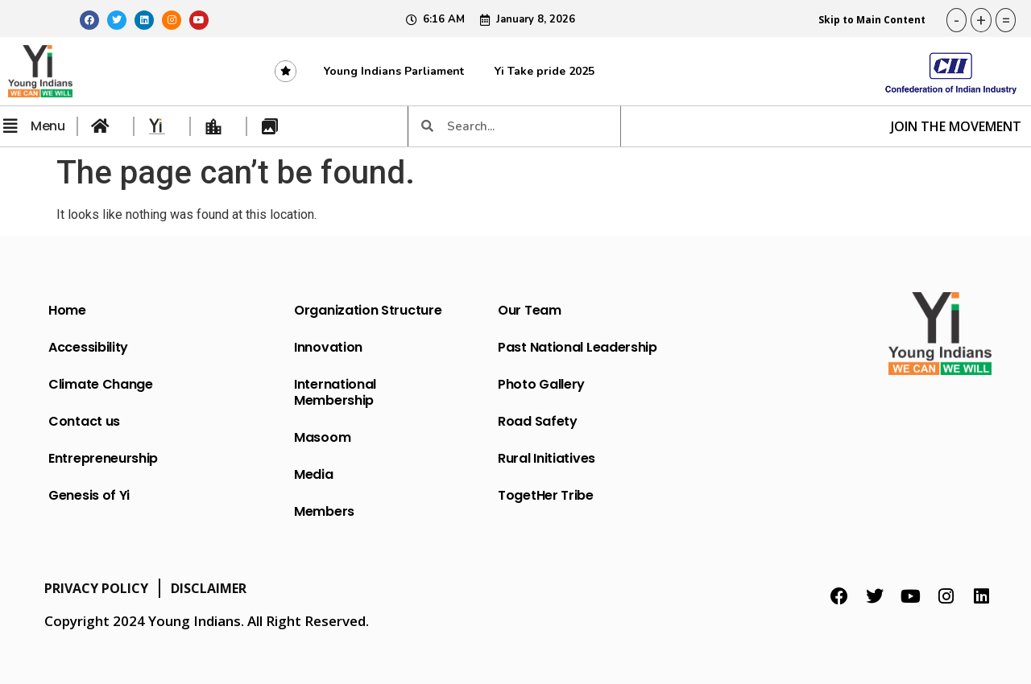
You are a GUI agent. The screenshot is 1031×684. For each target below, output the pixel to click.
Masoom (322, 437)
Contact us (84, 421)
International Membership (335, 392)
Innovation (328, 347)
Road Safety (538, 421)
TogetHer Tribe (546, 495)
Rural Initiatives (546, 458)
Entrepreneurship (103, 458)
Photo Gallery (541, 384)
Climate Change (100, 384)
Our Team (529, 310)
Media (313, 474)
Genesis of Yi (89, 495)
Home (67, 310)
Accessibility (88, 347)
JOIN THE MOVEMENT (956, 126)
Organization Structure (367, 310)
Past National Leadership (577, 347)
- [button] (956, 20)
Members (324, 511)
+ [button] (981, 20)
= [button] (1006, 20)
